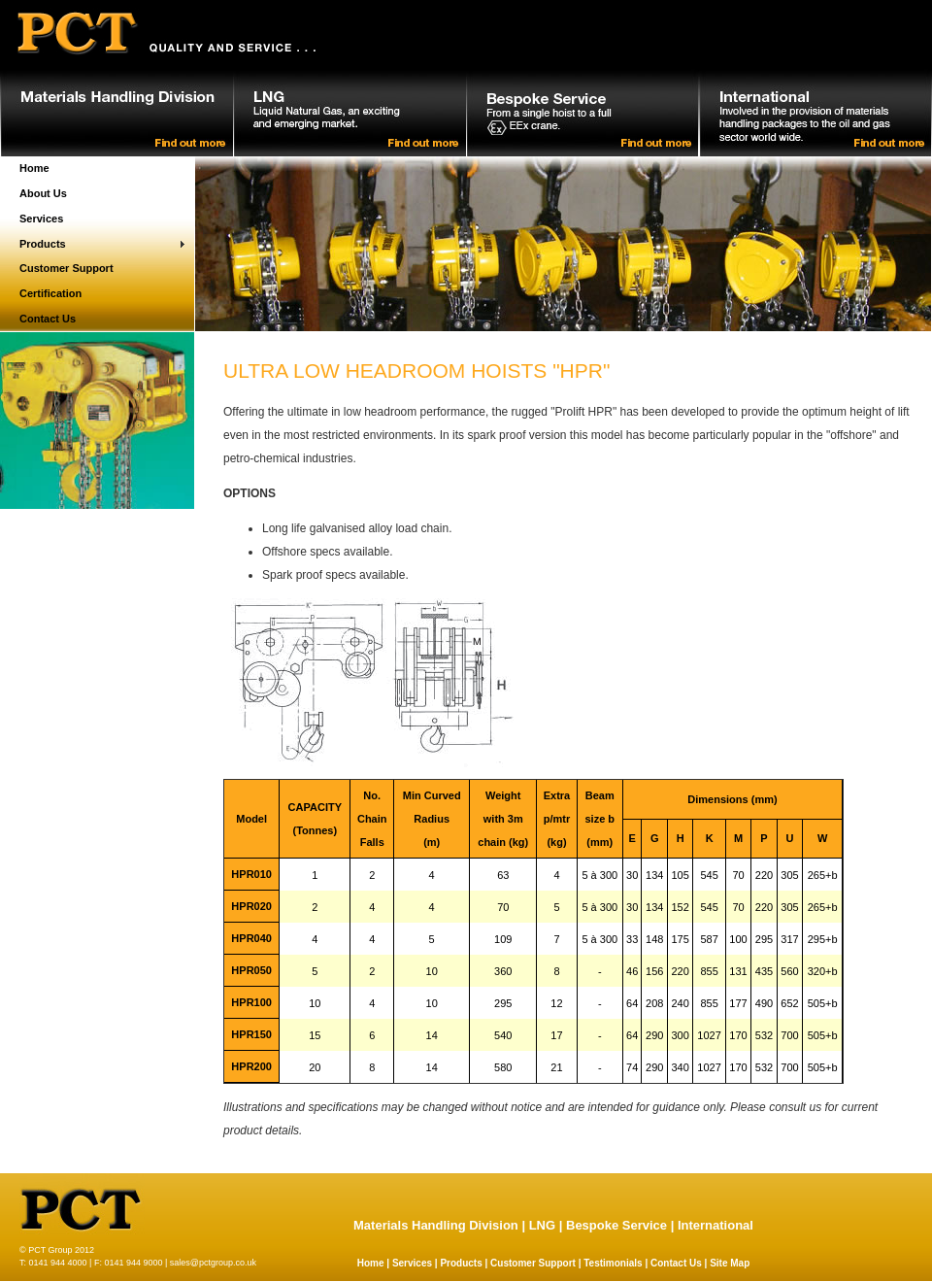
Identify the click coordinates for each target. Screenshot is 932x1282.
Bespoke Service (616, 1225)
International (715, 1225)
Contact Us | (680, 1263)
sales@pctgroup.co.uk (213, 1262)
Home (34, 168)
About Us (43, 193)
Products (42, 244)
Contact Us (47, 318)
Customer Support (66, 268)
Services (41, 218)
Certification (50, 293)
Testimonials (612, 1263)
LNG (542, 1225)
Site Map (729, 1263)
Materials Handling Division (435, 1225)
